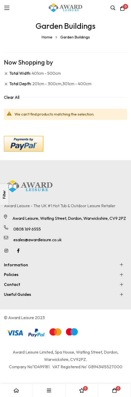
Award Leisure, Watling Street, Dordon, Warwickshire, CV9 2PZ (69, 218)
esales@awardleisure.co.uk (37, 239)
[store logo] (65, 7)
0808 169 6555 (27, 229)
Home (47, 36)
